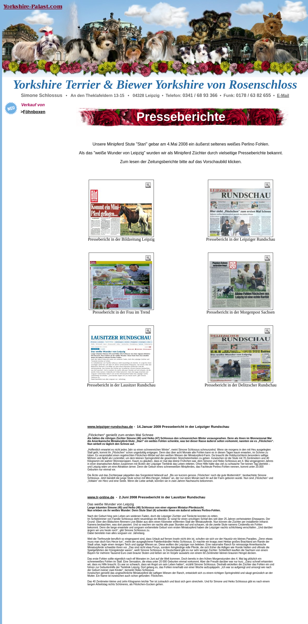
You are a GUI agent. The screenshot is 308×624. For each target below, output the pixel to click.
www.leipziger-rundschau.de (110, 427)
